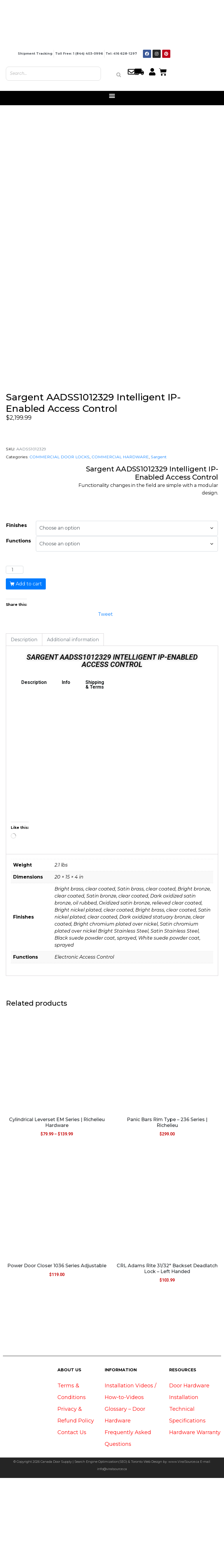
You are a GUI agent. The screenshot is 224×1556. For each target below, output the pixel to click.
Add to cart (29, 662)
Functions (18, 619)
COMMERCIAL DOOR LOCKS (59, 535)
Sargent (159, 535)
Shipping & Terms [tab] (94, 763)
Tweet (105, 691)
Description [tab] (24, 717)
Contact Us (71, 1510)
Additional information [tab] (73, 717)
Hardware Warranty (194, 1510)
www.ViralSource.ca (183, 1540)
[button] (112, 96)
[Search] (119, 75)
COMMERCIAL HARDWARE (120, 535)
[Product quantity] (14, 648)
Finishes (16, 603)
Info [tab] (66, 760)
